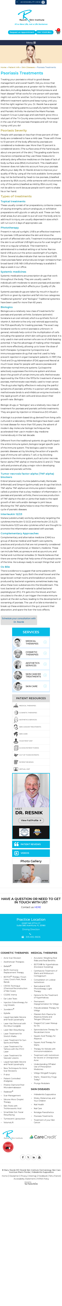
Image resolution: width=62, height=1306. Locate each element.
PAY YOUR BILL (45, 32)
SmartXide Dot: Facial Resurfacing (13, 1113)
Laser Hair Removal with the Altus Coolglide (15, 1024)
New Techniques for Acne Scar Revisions (15, 1069)
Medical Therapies (32, 642)
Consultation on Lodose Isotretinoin (44, 981)
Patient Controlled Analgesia (12, 1079)
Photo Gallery (31, 861)
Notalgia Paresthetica (44, 1112)
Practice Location (31, 919)
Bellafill (7, 966)
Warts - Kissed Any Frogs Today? (45, 1078)
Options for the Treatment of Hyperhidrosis (46, 996)
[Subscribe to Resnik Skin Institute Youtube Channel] (39, 1157)
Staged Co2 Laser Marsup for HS (45, 1024)
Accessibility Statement (24, 1179)
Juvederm (9, 1009)
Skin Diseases (28, 67)
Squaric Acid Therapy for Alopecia (45, 1037)
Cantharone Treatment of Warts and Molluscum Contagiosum (45, 973)
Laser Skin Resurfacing (14, 1030)
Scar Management (12, 1095)
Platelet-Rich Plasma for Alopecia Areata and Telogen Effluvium (45, 1017)
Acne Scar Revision (12, 958)
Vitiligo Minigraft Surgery (45, 1073)
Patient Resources (31, 698)
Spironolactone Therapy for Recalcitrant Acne (46, 1030)
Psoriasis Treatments (43, 1116)
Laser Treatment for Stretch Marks (13, 1034)
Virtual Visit (24, 769)
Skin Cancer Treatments (33, 675)
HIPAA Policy (43, 1179)
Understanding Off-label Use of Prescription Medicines (45, 1066)
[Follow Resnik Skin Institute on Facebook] (23, 1157)
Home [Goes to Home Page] (3, 67)
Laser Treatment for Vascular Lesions (13, 1056)
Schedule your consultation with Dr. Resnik (19, 620)
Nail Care (38, 1108)
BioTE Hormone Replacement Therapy (14, 971)
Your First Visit (26, 741)
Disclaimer (14, 1176)
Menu (31, 42)
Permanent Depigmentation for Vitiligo (46, 1002)
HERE (37, 907)
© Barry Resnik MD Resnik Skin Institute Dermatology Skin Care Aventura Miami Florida (31, 1171)
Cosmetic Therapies (32, 653)
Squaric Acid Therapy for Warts (45, 1043)
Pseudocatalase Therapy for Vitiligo (46, 1009)
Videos (25, 853)
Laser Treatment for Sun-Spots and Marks (15, 1041)
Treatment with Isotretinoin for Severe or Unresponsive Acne (46, 1057)
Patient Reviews (26, 762)
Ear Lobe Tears (10, 999)
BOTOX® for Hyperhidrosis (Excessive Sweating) (46, 965)
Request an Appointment (22, 32)
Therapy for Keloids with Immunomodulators (44, 1050)
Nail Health (39, 1104)
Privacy (24, 1176)
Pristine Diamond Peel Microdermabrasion (14, 1086)
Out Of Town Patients (29, 755)
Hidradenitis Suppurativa (45, 1094)
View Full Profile (29, 820)
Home (5, 1176)
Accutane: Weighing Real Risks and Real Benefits (45, 959)
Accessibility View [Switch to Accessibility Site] (32, 2)
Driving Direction (31, 929)
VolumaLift (9, 1122)
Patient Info (14, 67)
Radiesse (8, 1091)
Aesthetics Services (32, 664)
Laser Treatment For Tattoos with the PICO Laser (14, 1049)
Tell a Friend (54, 1176)
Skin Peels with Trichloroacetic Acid (12, 1107)
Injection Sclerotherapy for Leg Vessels (16, 1003)
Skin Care (32, 686)
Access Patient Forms (29, 748)
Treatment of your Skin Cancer (44, 1121)
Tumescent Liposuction (14, 1119)
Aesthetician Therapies (14, 962)
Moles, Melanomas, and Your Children (44, 1099)
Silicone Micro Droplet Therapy (14, 1100)
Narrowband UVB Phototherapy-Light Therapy (43, 988)
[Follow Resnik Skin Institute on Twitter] (28, 1157)
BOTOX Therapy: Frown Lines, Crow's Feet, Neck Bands (15, 979)
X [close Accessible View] (17, 2)
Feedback (42, 1176)
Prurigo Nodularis (42, 1083)
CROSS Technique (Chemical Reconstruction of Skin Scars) (15, 988)
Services (31, 632)
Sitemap (33, 1176)
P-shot (7, 1074)
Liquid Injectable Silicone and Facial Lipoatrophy (15, 1018)
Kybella (7, 1013)
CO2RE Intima (10, 995)
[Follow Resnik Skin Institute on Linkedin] (33, 1157)
